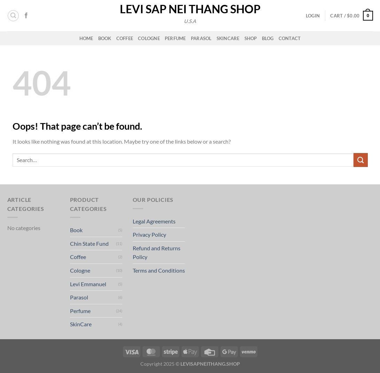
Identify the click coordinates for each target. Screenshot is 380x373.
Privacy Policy (149, 234)
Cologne (149, 38)
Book (104, 38)
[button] (13, 15)
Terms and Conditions (159, 270)
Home (86, 38)
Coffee (124, 38)
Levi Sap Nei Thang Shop (190, 9)
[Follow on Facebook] (26, 16)
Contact (290, 38)
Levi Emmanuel (88, 284)
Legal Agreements (154, 221)
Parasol (201, 38)
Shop (251, 38)
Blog (268, 38)
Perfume (175, 38)
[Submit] (360, 160)
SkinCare (81, 324)
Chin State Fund (89, 243)
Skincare (228, 38)
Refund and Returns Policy (156, 252)
